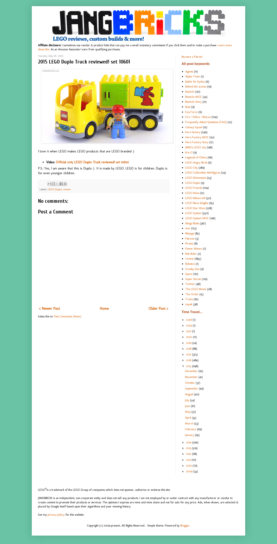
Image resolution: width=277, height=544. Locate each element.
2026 (189, 320)
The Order (192, 294)
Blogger (185, 525)
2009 (189, 471)
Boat (187, 107)
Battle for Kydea (195, 81)
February (191, 429)
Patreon (190, 238)
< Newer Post (49, 308)
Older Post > (158, 308)
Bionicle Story (193, 102)
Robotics (190, 264)
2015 (189, 366)
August (189, 394)
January (190, 435)
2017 (189, 354)
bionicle (190, 91)
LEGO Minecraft (195, 198)
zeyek (188, 304)
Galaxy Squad (193, 127)
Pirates (189, 243)
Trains (189, 299)
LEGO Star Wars (195, 208)
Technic (190, 284)
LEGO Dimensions (195, 178)
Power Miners (193, 248)
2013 (189, 448)
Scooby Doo (192, 269)
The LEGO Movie (195, 289)
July (187, 400)
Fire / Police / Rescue (198, 117)
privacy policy (56, 514)
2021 (189, 331)
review (67, 189)
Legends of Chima (196, 157)
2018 (189, 348)
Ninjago (189, 233)
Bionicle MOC (193, 97)
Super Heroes (193, 279)
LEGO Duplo (55, 189)
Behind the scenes (195, 86)
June (188, 406)
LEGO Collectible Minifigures (202, 172)
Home (104, 308)
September (192, 388)
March (189, 423)
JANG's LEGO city (195, 147)
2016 (189, 360)
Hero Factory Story (196, 142)
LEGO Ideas (192, 193)
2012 (189, 454)
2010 (189, 465)
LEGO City (191, 167)
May (188, 412)
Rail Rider (191, 254)
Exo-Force (191, 112)
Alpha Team (192, 76)
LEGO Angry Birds (196, 162)
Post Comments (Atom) (67, 316)
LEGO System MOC (197, 218)
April (188, 418)
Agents (189, 71)
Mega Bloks (192, 223)
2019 (189, 343)
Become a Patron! (192, 57)
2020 (189, 337)
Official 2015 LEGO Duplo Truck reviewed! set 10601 (92, 162)
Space (188, 274)
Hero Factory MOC (197, 137)
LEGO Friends (193, 188)
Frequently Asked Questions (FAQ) (206, 122)
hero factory (192, 132)
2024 (189, 325)
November (191, 377)
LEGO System (193, 213)
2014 (189, 442)
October (190, 383)
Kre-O (188, 152)
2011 (189, 460)
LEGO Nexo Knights (196, 203)
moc (187, 228)
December (191, 371)
